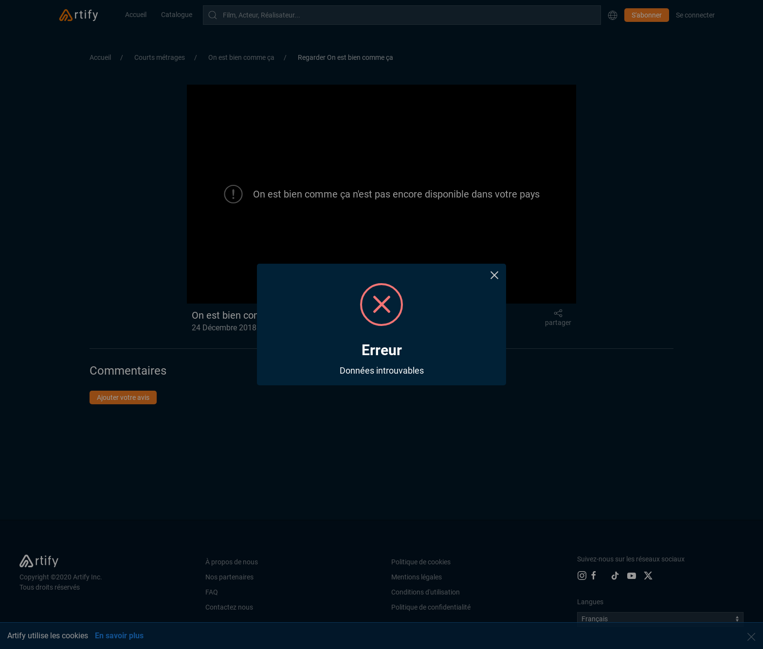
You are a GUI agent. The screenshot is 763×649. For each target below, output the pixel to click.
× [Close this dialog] (494, 275)
